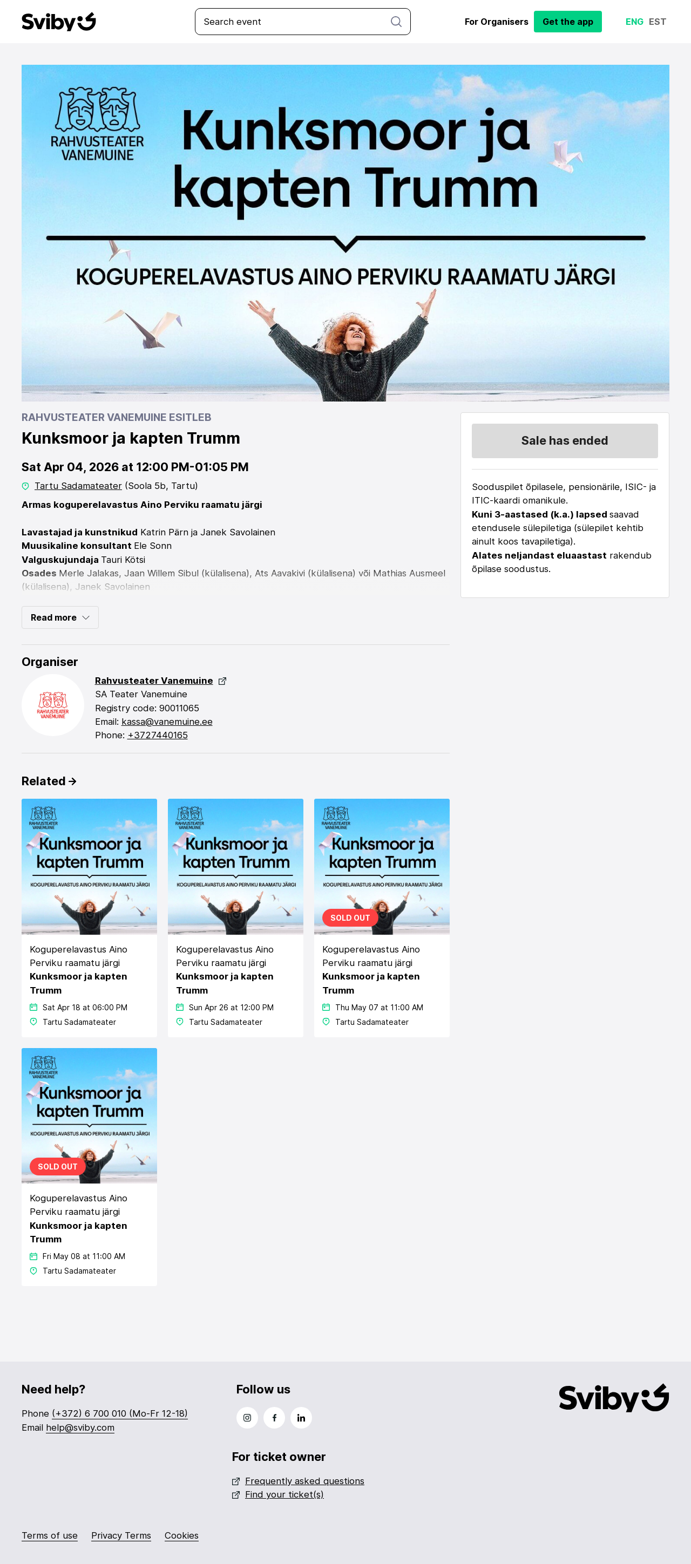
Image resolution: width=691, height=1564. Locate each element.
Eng (634, 21)
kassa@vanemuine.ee (167, 721)
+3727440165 (157, 735)
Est (658, 21)
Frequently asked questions (298, 1480)
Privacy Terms (121, 1535)
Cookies (182, 1535)
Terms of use (50, 1535)
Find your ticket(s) (278, 1494)
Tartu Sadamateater (78, 485)
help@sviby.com (80, 1427)
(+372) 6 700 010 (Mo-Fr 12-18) (120, 1413)
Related (49, 781)
